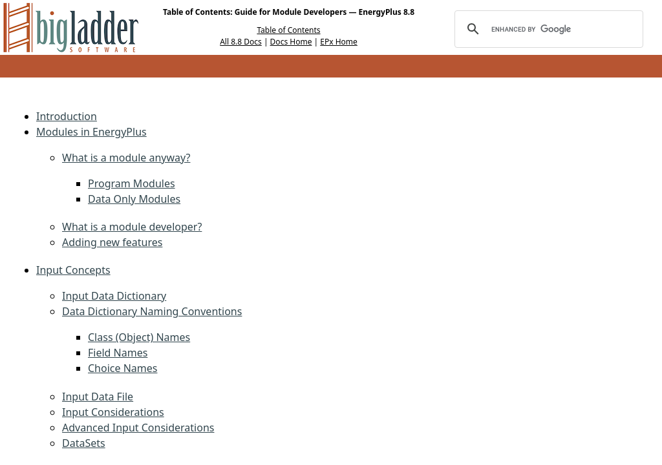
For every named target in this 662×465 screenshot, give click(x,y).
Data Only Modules (134, 199)
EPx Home (339, 41)
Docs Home (291, 41)
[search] (547, 29)
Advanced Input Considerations (138, 427)
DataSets (83, 443)
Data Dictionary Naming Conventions (152, 311)
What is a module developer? (132, 227)
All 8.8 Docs (241, 41)
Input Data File (97, 396)
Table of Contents (288, 30)
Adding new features (112, 242)
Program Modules (131, 183)
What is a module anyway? (126, 157)
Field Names (117, 353)
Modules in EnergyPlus (91, 132)
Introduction (66, 116)
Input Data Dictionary (114, 296)
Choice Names (122, 368)
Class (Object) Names (139, 337)
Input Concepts (73, 270)
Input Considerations (113, 412)
